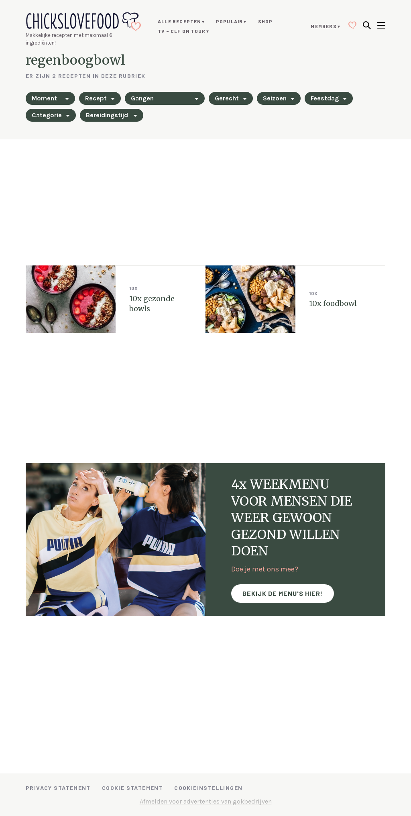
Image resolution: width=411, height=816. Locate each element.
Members (323, 26)
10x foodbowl (333, 303)
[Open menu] (381, 26)
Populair (229, 21)
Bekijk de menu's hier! (282, 593)
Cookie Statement (132, 787)
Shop (265, 21)
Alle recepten (179, 21)
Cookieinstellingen (208, 787)
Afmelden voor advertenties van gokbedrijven (206, 801)
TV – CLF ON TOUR (182, 31)
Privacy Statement (58, 787)
